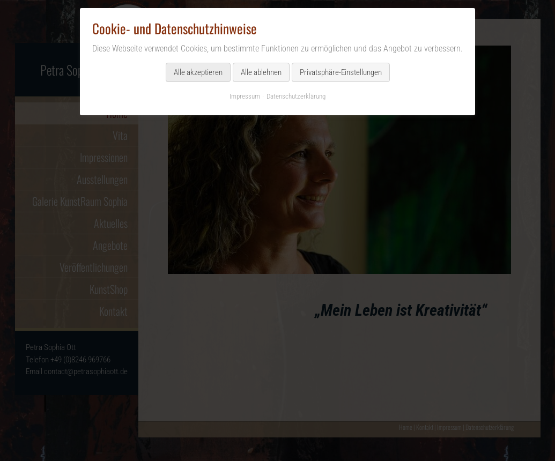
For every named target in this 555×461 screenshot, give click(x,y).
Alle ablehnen (261, 72)
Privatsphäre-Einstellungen (341, 72)
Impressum (245, 96)
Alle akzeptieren (198, 72)
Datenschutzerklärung (296, 96)
